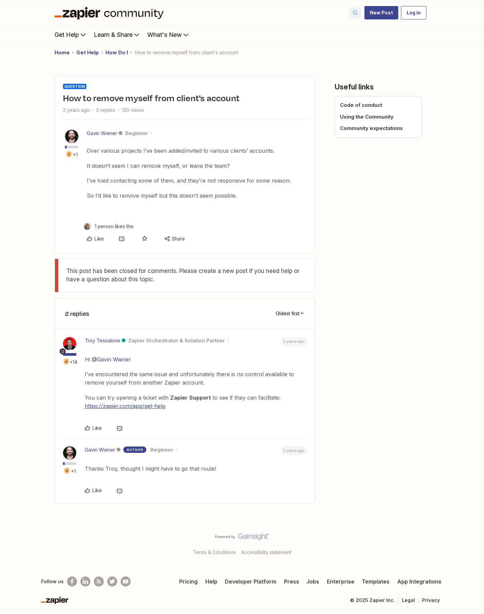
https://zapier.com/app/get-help (125, 406)
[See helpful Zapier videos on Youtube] (126, 581)
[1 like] (109, 226)
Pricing (188, 581)
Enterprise (340, 581)
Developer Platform (250, 581)
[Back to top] (470, 542)
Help (211, 581)
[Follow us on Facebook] (72, 581)
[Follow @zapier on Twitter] (112, 581)
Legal (408, 600)
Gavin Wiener (102, 133)
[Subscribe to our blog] (99, 581)
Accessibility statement (266, 552)
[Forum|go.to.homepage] (111, 12)
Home (62, 52)
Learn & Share (117, 34)
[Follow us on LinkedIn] (85, 581)
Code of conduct (361, 105)
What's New (168, 34)
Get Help (71, 34)
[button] (381, 12)
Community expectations (371, 128)
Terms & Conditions (214, 552)
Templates (376, 581)
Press (291, 581)
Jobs (312, 581)
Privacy (431, 600)
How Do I (117, 52)
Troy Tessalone (102, 340)
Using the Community (367, 117)
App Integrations (419, 581)
